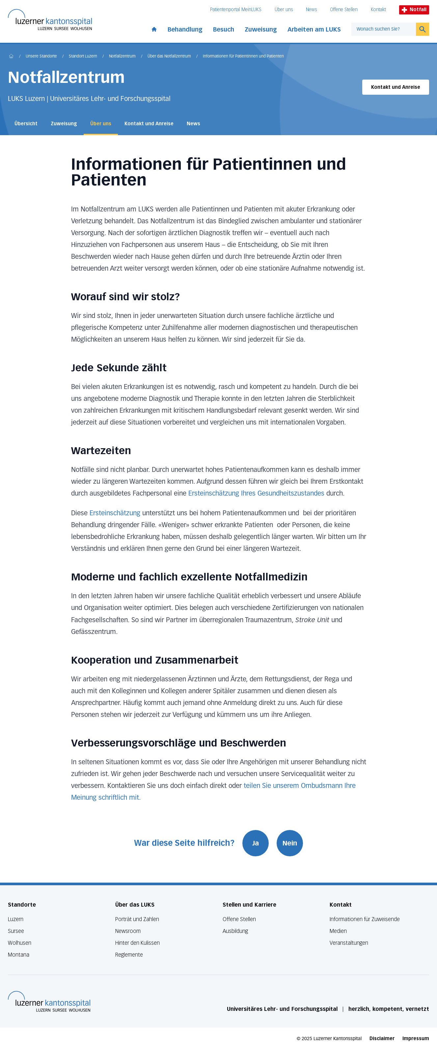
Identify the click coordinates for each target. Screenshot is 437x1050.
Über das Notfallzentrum (169, 57)
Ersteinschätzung (115, 513)
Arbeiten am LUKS (314, 29)
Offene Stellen (344, 9)
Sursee (16, 931)
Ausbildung (235, 931)
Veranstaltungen (349, 943)
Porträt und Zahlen (137, 919)
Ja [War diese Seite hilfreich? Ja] (255, 843)
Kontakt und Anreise (395, 87)
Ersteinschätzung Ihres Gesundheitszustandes (256, 493)
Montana (18, 955)
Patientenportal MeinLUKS (235, 9)
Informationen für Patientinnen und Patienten (243, 57)
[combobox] (383, 29)
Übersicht (26, 124)
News (311, 9)
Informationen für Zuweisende (365, 919)
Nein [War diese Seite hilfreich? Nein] (290, 843)
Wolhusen (19, 943)
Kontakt (378, 9)
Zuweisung (261, 29)
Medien (338, 931)
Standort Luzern (83, 57)
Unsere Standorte (41, 57)
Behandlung (185, 29)
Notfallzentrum (122, 57)
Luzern (15, 919)
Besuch (223, 29)
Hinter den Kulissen (137, 943)
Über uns (284, 9)
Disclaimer (382, 1038)
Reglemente (129, 955)
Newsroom (128, 931)
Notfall (414, 9)
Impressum (415, 1038)
